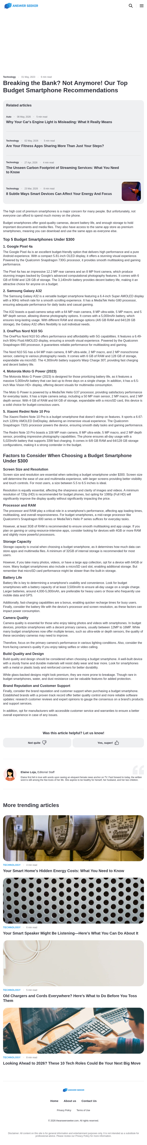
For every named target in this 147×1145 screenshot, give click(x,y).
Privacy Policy (64, 1110)
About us (70, 1100)
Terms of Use (83, 1110)
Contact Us (89, 1100)
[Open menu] (141, 5)
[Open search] (130, 5)
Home (54, 1100)
